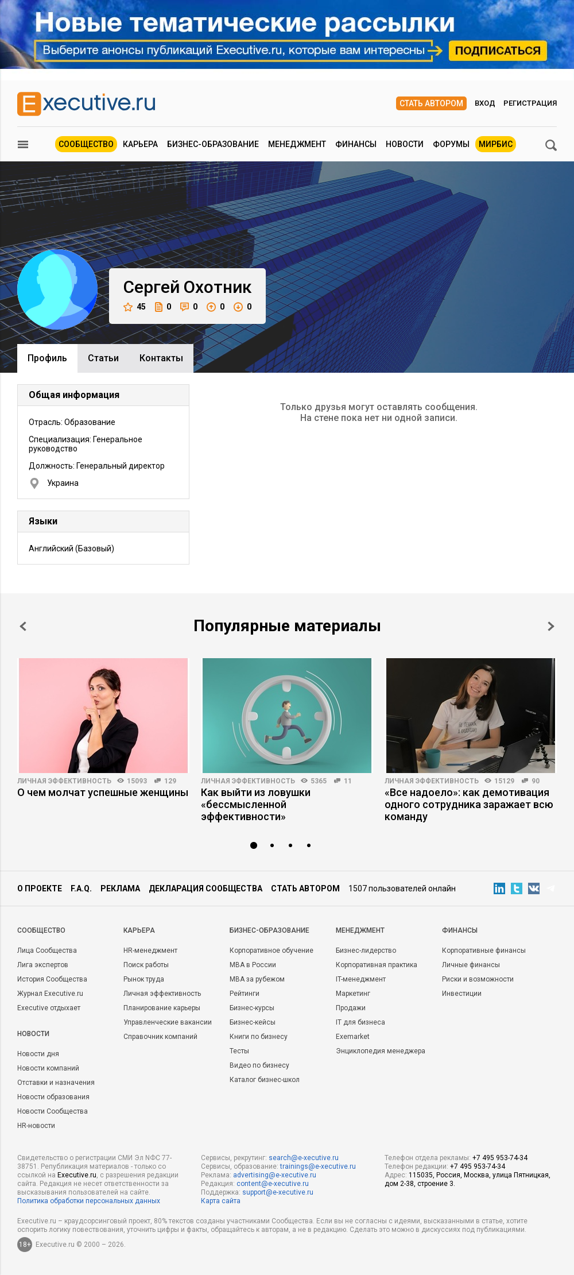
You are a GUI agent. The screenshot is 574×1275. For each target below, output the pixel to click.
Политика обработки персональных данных (88, 1201)
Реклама (120, 888)
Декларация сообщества (205, 888)
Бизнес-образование (213, 144)
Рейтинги (244, 994)
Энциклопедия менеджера (380, 1051)
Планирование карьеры (161, 1008)
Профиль (47, 358)
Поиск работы (146, 965)
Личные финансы (471, 965)
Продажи (351, 1008)
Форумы (451, 144)
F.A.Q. (81, 888)
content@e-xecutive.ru (272, 1184)
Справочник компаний (160, 1037)
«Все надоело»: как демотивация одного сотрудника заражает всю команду (469, 804)
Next (551, 626)
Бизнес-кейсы (253, 1022)
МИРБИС (496, 144)
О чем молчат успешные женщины (102, 792)
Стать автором (431, 103)
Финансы (356, 144)
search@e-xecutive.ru (304, 1158)
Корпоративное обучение (271, 950)
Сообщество (86, 144)
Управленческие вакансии (167, 1022)
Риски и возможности (478, 979)
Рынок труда (143, 979)
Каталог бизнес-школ (265, 1080)
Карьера (140, 144)
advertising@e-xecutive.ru (274, 1175)
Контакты (161, 358)
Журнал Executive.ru (50, 994)
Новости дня (38, 1054)
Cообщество (41, 930)
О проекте (39, 888)
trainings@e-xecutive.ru (318, 1166)
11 (348, 781)
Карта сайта (221, 1201)
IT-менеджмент (361, 979)
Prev (23, 626)
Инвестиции (462, 994)
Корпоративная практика (376, 965)
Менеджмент (297, 144)
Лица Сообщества (47, 950)
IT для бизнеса (360, 1022)
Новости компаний (48, 1068)
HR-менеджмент (150, 950)
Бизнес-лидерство (366, 950)
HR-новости (36, 1126)
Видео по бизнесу (259, 1065)
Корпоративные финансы (484, 950)
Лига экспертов (42, 965)
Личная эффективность (64, 781)
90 (536, 781)
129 (170, 781)
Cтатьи (103, 358)
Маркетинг (353, 994)
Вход (485, 103)
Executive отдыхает (48, 1008)
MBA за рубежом (257, 979)
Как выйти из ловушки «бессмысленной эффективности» (256, 804)
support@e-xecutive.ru (277, 1192)
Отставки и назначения (56, 1083)
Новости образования (53, 1097)
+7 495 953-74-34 (500, 1158)
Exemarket (353, 1037)
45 (134, 307)
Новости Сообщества (52, 1111)
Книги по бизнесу (259, 1037)
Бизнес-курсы (252, 1008)
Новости (405, 144)
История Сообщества (52, 979)
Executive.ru (76, 1175)
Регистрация (530, 103)
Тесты (239, 1051)
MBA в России (253, 965)
